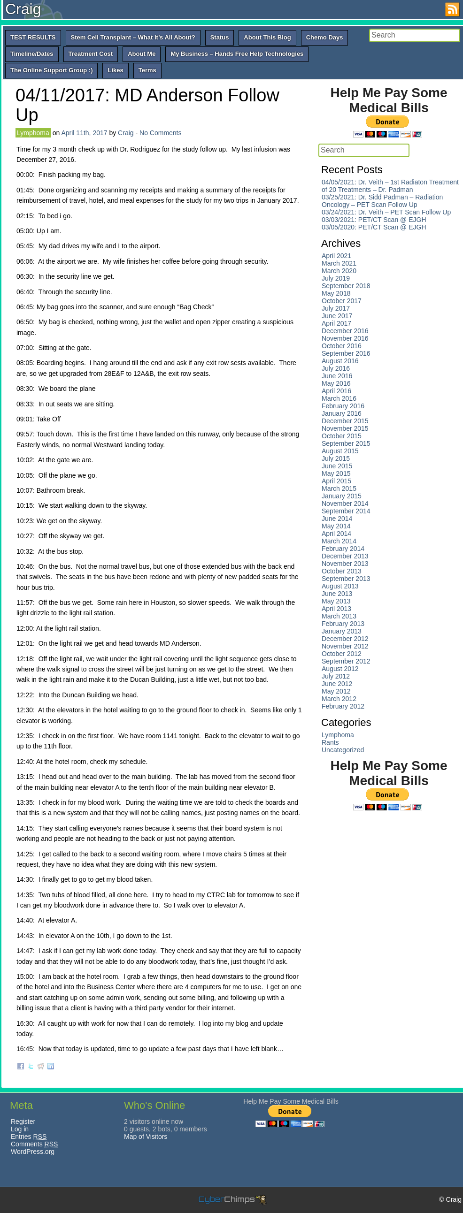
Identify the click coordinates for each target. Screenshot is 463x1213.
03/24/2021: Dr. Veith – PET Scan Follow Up (386, 212)
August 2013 (340, 586)
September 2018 (346, 286)
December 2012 (345, 638)
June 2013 (337, 593)
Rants (330, 742)
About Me (141, 53)
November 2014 (345, 503)
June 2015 (337, 466)
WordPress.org (32, 1151)
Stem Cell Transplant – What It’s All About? (133, 37)
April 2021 (336, 255)
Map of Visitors (145, 1136)
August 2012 (340, 668)
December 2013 (345, 556)
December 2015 (345, 421)
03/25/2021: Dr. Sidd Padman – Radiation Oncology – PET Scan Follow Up (382, 200)
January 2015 (342, 496)
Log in (20, 1129)
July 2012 (336, 676)
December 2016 (345, 331)
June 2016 (337, 376)
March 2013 (339, 616)
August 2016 (340, 361)
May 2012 (336, 691)
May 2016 (336, 383)
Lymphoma (33, 133)
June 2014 (337, 518)
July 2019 (336, 278)
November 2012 (345, 646)
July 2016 (336, 368)
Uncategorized (343, 750)
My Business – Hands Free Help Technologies (236, 53)
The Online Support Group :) (51, 70)
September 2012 (346, 661)
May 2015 (336, 473)
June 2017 (337, 316)
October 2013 (342, 571)
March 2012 (339, 698)
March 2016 (339, 398)
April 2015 (336, 481)
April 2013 (336, 608)
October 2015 (342, 436)
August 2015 (340, 451)
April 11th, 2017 (84, 133)
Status (219, 37)
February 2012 (343, 706)
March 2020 (339, 271)
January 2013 (342, 631)
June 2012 (337, 683)
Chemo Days (324, 37)
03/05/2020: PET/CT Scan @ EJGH (374, 227)
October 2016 (342, 346)
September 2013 (346, 578)
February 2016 (343, 406)
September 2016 (346, 353)
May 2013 (336, 601)
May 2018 (336, 293)
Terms (147, 70)
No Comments (160, 133)
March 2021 (339, 263)
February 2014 (343, 548)
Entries (28, 1136)
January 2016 (342, 413)
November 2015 (345, 428)
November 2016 (345, 338)
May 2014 (336, 526)
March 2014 (339, 541)
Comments (34, 1144)
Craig (23, 8)
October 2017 (342, 301)
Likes (115, 70)
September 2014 (346, 511)
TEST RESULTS (33, 37)
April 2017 (336, 323)
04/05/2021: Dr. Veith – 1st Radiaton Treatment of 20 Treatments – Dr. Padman (390, 185)
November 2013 (345, 563)
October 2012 (342, 653)
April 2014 (336, 533)
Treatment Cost (91, 53)
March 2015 (339, 488)
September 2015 (346, 443)
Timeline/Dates (32, 53)
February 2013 (343, 623)
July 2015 (336, 458)
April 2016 (336, 391)
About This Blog (267, 37)
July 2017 (336, 308)
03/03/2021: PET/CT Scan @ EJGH (374, 219)
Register (23, 1121)
